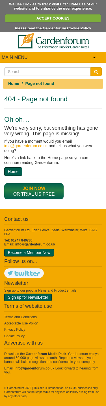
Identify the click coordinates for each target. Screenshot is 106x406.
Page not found (39, 83)
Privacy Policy (14, 330)
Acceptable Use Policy (21, 323)
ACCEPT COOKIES (53, 18)
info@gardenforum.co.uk (26, 146)
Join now (34, 188)
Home (13, 83)
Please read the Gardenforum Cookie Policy (53, 28)
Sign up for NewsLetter (28, 297)
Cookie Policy (14, 336)
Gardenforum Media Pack (46, 354)
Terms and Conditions (20, 317)
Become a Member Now (29, 252)
